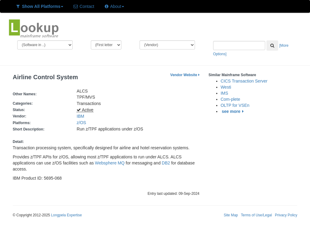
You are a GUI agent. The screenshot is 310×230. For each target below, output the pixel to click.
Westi (226, 87)
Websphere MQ (110, 163)
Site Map (231, 215)
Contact (83, 6)
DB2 (166, 163)
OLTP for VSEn (235, 105)
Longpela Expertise (66, 215)
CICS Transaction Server (244, 81)
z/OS (82, 122)
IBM (80, 116)
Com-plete (230, 99)
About (114, 6)
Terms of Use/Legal (256, 215)
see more (234, 111)
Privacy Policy (286, 215)
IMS (224, 93)
